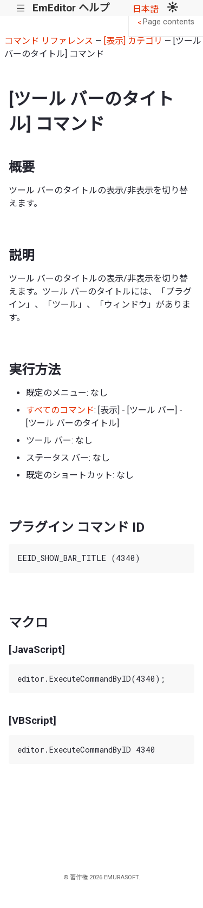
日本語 (146, 9)
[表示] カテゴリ (133, 41)
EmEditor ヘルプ (70, 8)
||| (21, 8)
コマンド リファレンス (48, 41)
